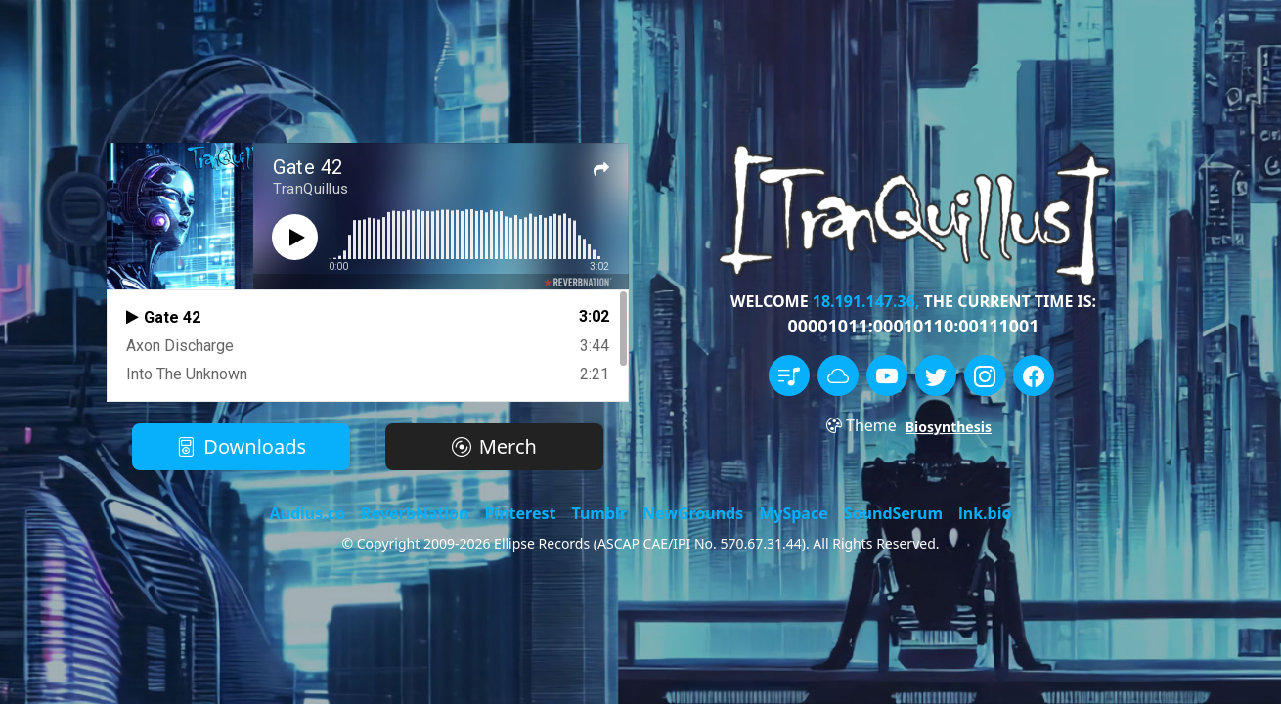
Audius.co (308, 513)
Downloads (241, 446)
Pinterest (519, 513)
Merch (494, 446)
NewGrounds (692, 513)
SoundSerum (893, 513)
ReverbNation (414, 513)
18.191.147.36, (866, 301)
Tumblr (598, 513)
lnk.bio (984, 513)
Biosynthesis (949, 427)
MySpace (793, 513)
